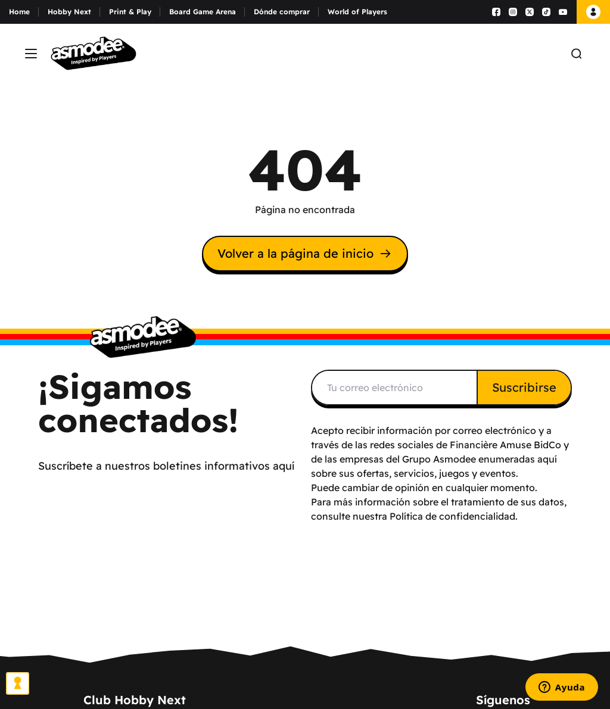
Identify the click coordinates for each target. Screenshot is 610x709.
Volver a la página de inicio (305, 253)
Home (19, 11)
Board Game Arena (202, 11)
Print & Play (130, 11)
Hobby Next (69, 11)
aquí (547, 459)
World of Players (357, 11)
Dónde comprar (282, 11)
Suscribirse (524, 387)
